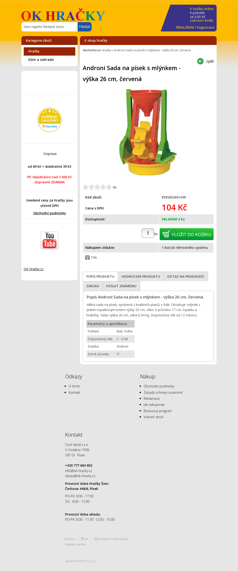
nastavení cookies (75, 544)
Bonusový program (158, 411)
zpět (210, 61)
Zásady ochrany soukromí (163, 392)
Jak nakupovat (154, 404)
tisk (86, 539)
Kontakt (74, 392)
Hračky (34, 51)
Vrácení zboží (153, 417)
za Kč (202, 15)
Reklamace (152, 398)
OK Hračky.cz (33, 269)
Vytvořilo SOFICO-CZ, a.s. (80, 561)
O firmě (74, 386)
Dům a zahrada (41, 59)
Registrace (205, 27)
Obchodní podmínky (49, 213)
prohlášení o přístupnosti (113, 539)
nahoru (70, 539)
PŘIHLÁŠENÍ (185, 27)
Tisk (94, 257)
